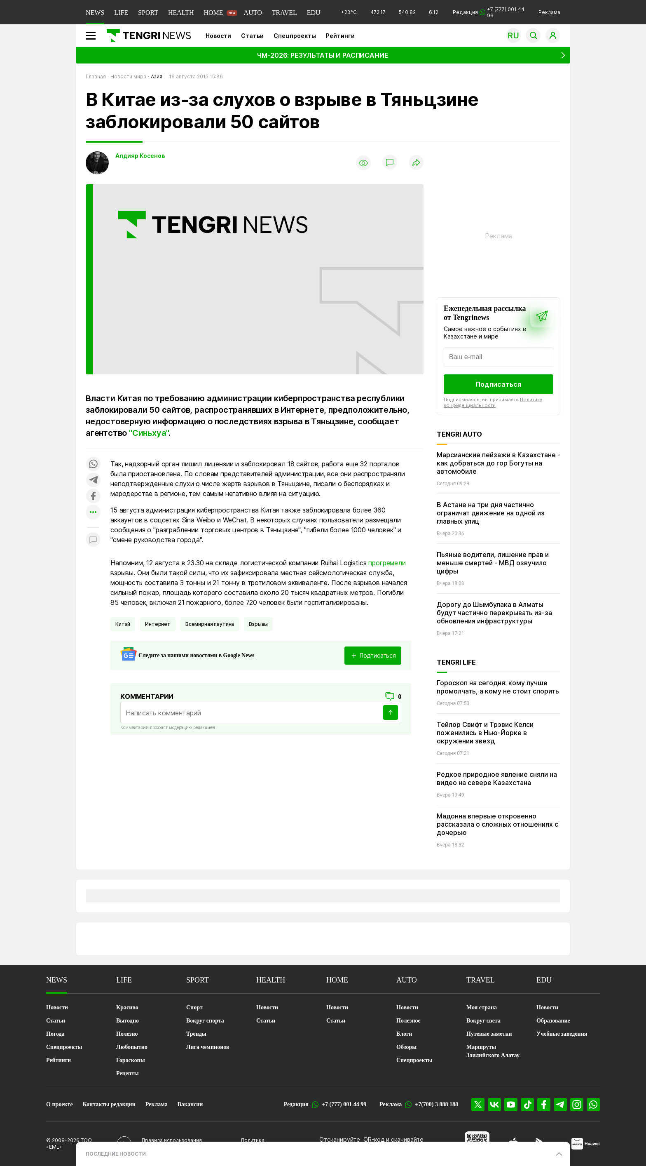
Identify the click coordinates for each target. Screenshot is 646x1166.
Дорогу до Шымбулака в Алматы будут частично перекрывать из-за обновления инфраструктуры (494, 612)
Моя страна (481, 1007)
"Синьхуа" (149, 433)
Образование (553, 1021)
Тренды (196, 1034)
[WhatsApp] (593, 1104)
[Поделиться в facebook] (93, 497)
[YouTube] (510, 1104)
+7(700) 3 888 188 (436, 1104)
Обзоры (406, 1047)
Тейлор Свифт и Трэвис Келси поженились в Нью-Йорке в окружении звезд (485, 732)
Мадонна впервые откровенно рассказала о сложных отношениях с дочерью (497, 824)
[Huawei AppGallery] (585, 1144)
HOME (213, 12)
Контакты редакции (109, 1104)
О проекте (59, 1104)
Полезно (127, 1034)
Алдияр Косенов (140, 155)
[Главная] (146, 35)
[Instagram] (576, 1104)
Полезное (408, 1021)
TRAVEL (284, 12)
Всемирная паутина (209, 624)
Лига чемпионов (207, 1047)
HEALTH (181, 12)
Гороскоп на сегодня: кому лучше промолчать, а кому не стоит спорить (498, 687)
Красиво (127, 1007)
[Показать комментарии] (389, 163)
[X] (478, 1104)
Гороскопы (130, 1060)
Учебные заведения (561, 1034)
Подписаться (498, 384)
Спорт (194, 1007)
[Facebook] (543, 1104)
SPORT (148, 12)
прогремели (386, 563)
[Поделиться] (416, 163)
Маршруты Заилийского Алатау (493, 1051)
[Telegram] (560, 1104)
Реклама (549, 12)
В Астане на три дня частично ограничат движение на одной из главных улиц (491, 513)
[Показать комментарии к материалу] (93, 540)
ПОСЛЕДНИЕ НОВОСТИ (116, 1154)
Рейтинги (340, 35)
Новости (218, 35)
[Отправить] (390, 712)
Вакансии (190, 1104)
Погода (55, 1034)
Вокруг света (483, 1021)
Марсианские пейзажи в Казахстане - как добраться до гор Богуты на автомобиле (498, 463)
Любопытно (131, 1047)
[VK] (494, 1104)
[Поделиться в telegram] (93, 481)
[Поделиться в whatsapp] (93, 464)
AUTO (253, 12)
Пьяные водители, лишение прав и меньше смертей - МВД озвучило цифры (493, 562)
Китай (122, 624)
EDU (314, 12)
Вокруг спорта (205, 1021)
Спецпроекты (295, 35)
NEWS (95, 12)
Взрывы (258, 624)
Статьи (252, 35)
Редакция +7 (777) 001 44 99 (488, 12)
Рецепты (127, 1073)
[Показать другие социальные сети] (93, 513)
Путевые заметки (489, 1034)
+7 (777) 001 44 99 (344, 1104)
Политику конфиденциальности (493, 402)
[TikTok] (527, 1104)
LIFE (121, 12)
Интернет (158, 624)
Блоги (404, 1034)
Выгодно (127, 1021)
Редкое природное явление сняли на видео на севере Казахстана (497, 778)
